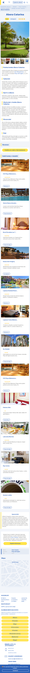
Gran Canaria (22, 6)
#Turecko (15, 621)
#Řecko (15, 617)
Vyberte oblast (17, 2)
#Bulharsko (15, 637)
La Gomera (14, 599)
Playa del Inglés (19, 73)
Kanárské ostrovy (6, 6)
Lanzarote (24, 598)
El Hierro (3, 598)
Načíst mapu (15, 562)
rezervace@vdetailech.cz (15, 659)
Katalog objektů (5, 8)
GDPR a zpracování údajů (8, 606)
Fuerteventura (5, 599)
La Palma (13, 601)
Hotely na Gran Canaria (18, 8)
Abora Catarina (5, 9)
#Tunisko (15, 630)
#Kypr (15, 624)
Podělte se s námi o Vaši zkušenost (15, 150)
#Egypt (15, 640)
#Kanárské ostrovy (14, 633)
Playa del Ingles (16, 551)
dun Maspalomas (19, 72)
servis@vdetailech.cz (14, 664)
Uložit (5, 24)
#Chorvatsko (15, 627)
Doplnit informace (15, 543)
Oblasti (15, 6)
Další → (23, 601)
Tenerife (23, 599)
